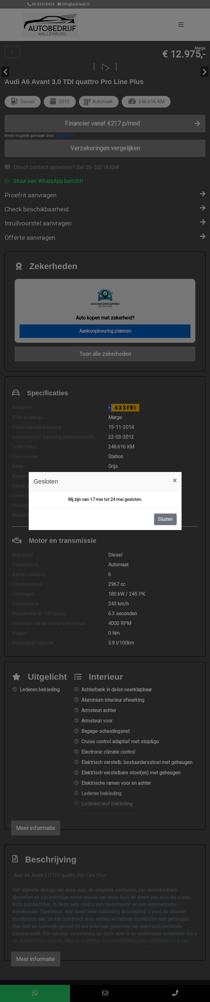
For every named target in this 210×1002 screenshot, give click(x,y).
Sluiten (165, 519)
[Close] (175, 480)
